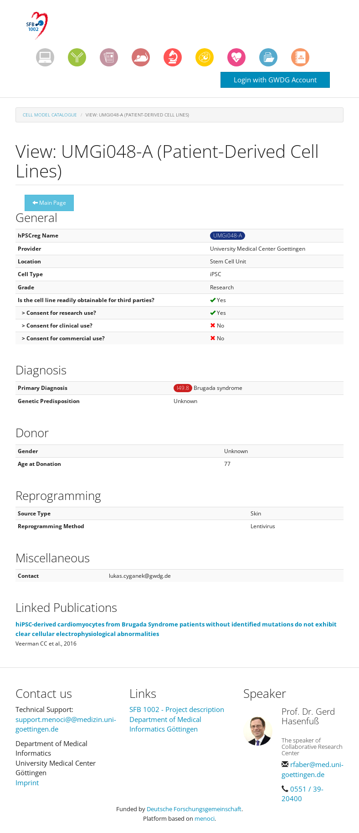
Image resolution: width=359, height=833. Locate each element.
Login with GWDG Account (275, 79)
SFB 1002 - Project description (176, 709)
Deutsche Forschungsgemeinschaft (194, 809)
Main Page (49, 203)
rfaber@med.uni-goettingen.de (313, 769)
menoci (205, 818)
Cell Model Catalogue (50, 114)
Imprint (27, 782)
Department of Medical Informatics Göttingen (165, 724)
